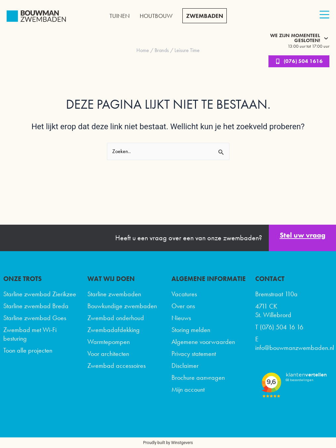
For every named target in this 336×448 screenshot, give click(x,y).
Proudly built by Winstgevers (168, 442)
